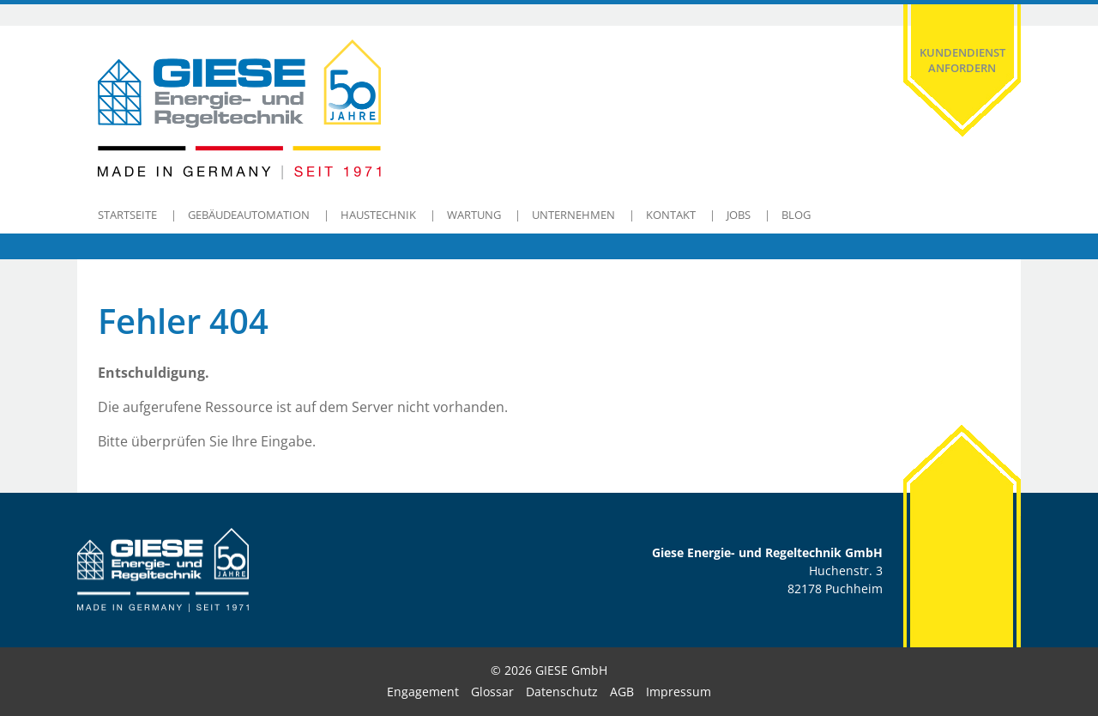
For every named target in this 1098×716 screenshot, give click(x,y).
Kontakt (671, 214)
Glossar (492, 691)
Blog (796, 214)
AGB (622, 691)
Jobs (739, 214)
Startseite (127, 214)
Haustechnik (378, 214)
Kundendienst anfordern (962, 60)
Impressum (678, 691)
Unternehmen (573, 214)
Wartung (474, 214)
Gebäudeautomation (249, 214)
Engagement (423, 691)
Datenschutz (562, 691)
